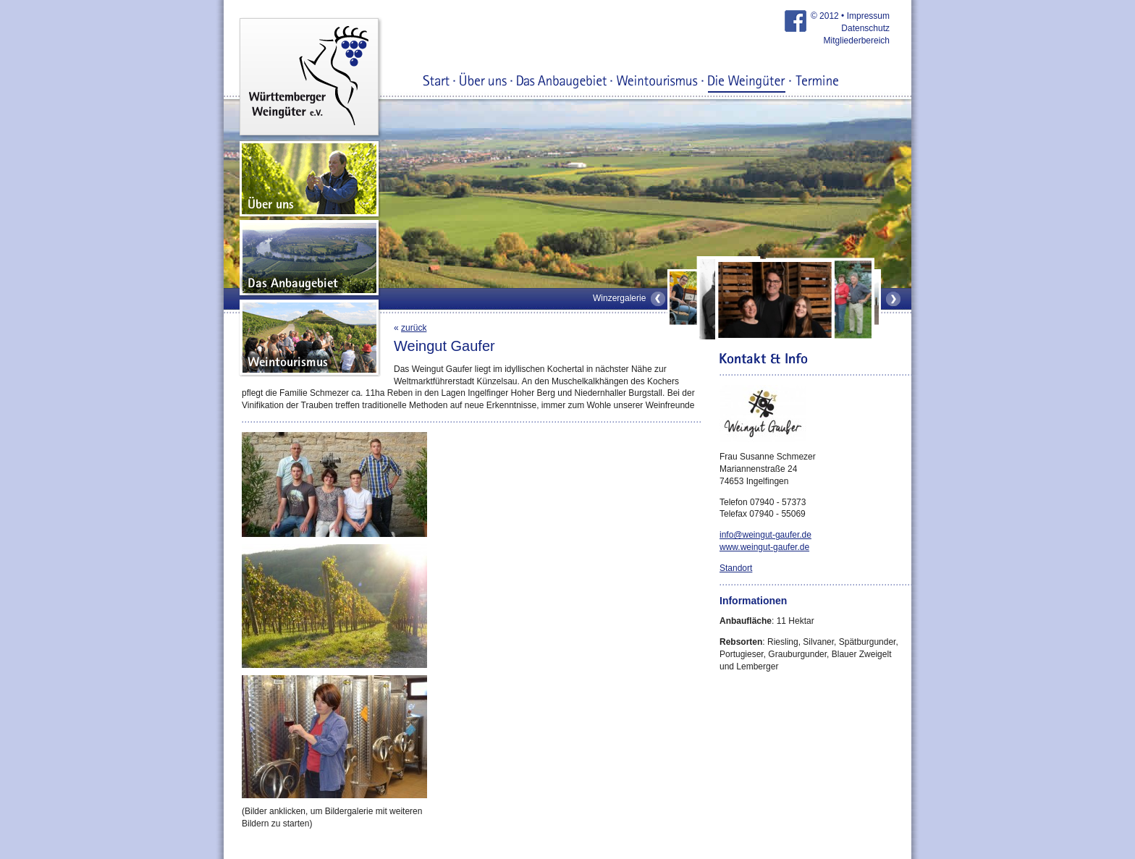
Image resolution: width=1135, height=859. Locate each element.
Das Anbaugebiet (561, 82)
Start (436, 82)
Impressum (868, 16)
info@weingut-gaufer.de (765, 535)
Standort (736, 568)
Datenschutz (865, 28)
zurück (413, 328)
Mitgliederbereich (857, 40)
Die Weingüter (746, 82)
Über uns (483, 82)
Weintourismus (657, 82)
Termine (817, 82)
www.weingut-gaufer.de (764, 547)
